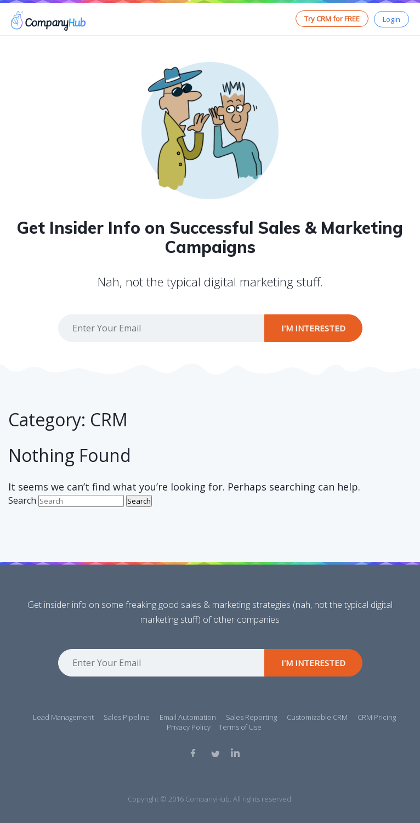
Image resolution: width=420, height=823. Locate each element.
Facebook (194, 752)
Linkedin (235, 752)
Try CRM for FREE (332, 19)
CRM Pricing (376, 717)
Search (22, 500)
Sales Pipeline (127, 717)
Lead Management (63, 717)
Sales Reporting (251, 717)
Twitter (215, 752)
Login (391, 19)
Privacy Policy (189, 727)
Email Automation (188, 717)
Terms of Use (240, 727)
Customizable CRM (317, 717)
